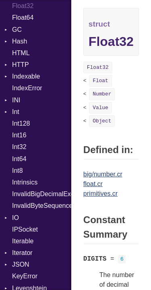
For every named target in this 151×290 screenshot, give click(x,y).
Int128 (21, 123)
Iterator (22, 252)
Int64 (19, 158)
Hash (19, 41)
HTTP (20, 64)
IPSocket (25, 229)
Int (15, 111)
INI (16, 100)
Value (100, 108)
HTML (21, 53)
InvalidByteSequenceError (41, 205)
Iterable (22, 241)
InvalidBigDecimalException (41, 194)
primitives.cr (100, 193)
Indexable (26, 76)
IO (15, 217)
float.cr (93, 183)
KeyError (24, 276)
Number (102, 94)
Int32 (19, 146)
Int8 (17, 170)
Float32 (22, 5)
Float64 (22, 17)
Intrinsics (24, 182)
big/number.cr (102, 174)
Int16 (19, 135)
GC (17, 29)
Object (102, 121)
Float (100, 81)
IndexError (27, 88)
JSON (20, 264)
